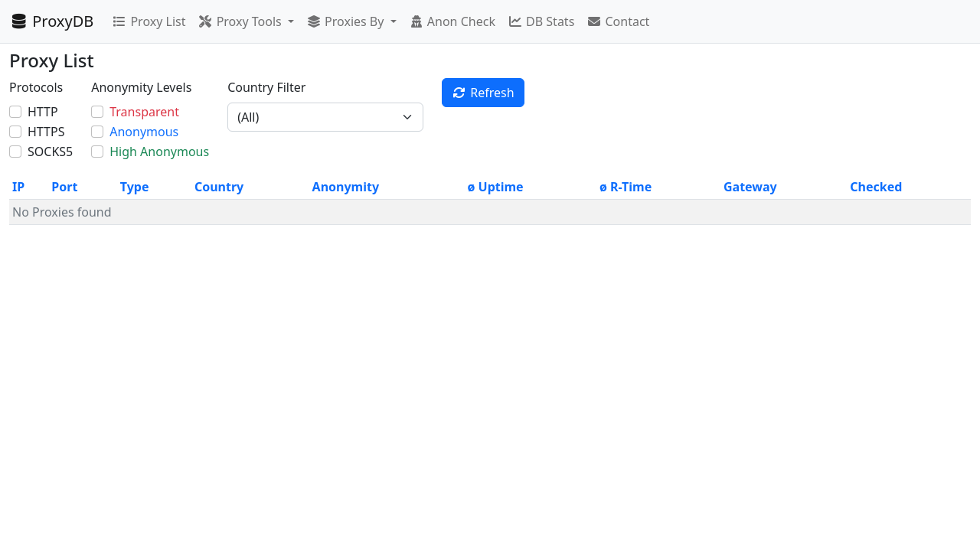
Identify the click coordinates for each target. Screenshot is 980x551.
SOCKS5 (50, 151)
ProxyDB (51, 21)
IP (18, 186)
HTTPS (46, 131)
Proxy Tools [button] (241, 21)
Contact (617, 21)
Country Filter (266, 87)
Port (64, 186)
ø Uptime (496, 186)
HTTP (43, 111)
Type (134, 186)
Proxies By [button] (346, 21)
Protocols (36, 87)
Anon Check (452, 21)
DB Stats (541, 21)
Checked (876, 186)
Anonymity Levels (141, 87)
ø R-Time (625, 186)
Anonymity (345, 186)
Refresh (483, 92)
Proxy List (148, 21)
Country (218, 186)
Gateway (750, 186)
